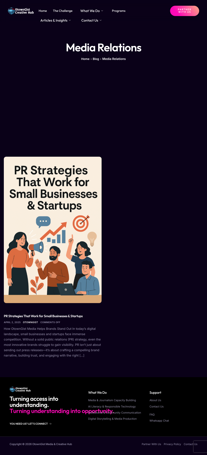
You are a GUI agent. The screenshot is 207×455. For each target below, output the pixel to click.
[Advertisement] (103, 111)
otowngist (30, 324)
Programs (114, 12)
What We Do (90, 12)
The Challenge (64, 12)
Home (44, 12)
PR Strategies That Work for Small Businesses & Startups (45, 318)
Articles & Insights (140, 12)
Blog (7, 312)
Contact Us (49, 21)
